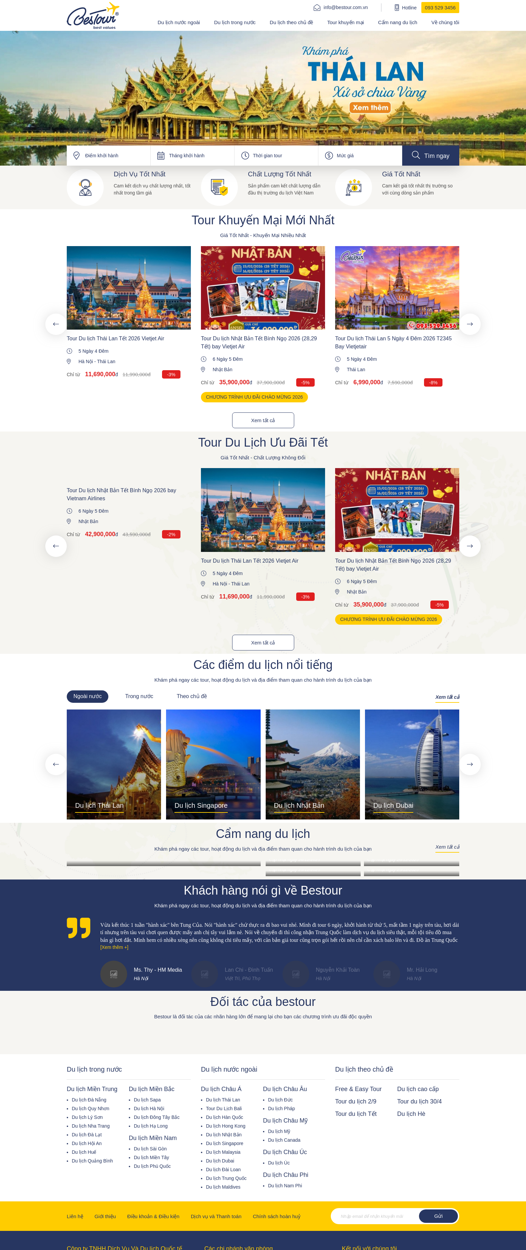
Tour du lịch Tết (356, 1114)
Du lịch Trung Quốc (226, 1178)
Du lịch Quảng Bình (92, 1160)
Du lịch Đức (280, 1099)
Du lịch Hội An (87, 1143)
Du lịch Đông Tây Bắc (156, 1117)
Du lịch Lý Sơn (87, 1117)
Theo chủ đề (192, 696)
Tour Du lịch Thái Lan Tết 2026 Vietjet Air (115, 338)
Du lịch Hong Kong (226, 1126)
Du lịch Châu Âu (285, 1089)
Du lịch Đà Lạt (87, 1134)
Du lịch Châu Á (221, 1089)
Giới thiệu (105, 1216)
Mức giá (345, 155)
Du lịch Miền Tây (151, 1157)
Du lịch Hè (411, 1114)
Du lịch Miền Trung (92, 1089)
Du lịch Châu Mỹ (285, 1120)
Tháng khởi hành (187, 155)
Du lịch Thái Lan (223, 1099)
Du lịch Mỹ (279, 1131)
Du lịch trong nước (235, 22)
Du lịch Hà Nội (149, 1108)
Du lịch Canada (284, 1140)
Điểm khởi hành (101, 155)
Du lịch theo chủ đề (291, 22)
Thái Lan (106, 361)
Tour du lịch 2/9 (355, 1101)
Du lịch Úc (279, 1163)
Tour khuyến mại (345, 22)
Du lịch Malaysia (223, 1152)
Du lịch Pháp (281, 1108)
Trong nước (139, 696)
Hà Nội (85, 361)
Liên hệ (75, 1216)
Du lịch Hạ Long (151, 1126)
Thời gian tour (267, 155)
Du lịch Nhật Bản (224, 1134)
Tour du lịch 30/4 (419, 1101)
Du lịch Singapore (224, 1143)
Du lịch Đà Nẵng (89, 1099)
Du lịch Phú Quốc (152, 1166)
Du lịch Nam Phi (285, 1185)
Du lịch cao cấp (418, 1089)
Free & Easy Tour (358, 1089)
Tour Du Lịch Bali (224, 1108)
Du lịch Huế (84, 1152)
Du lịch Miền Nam (153, 1138)
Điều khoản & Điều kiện (153, 1216)
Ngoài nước (87, 696)
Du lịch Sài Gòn (150, 1148)
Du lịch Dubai (220, 1160)
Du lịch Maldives (223, 1187)
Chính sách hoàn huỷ (277, 1216)
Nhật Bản (222, 369)
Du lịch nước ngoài (179, 22)
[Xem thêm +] (114, 947)
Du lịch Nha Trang (91, 1126)
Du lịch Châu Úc (285, 1152)
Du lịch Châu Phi (285, 1175)
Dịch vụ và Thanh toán (216, 1216)
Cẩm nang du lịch (397, 22)
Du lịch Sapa (147, 1099)
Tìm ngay (431, 155)
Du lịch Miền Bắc (151, 1089)
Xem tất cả (263, 420)
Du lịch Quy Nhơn (90, 1108)
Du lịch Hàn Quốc (224, 1117)
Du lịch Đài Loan (223, 1169)
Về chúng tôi (445, 22)
